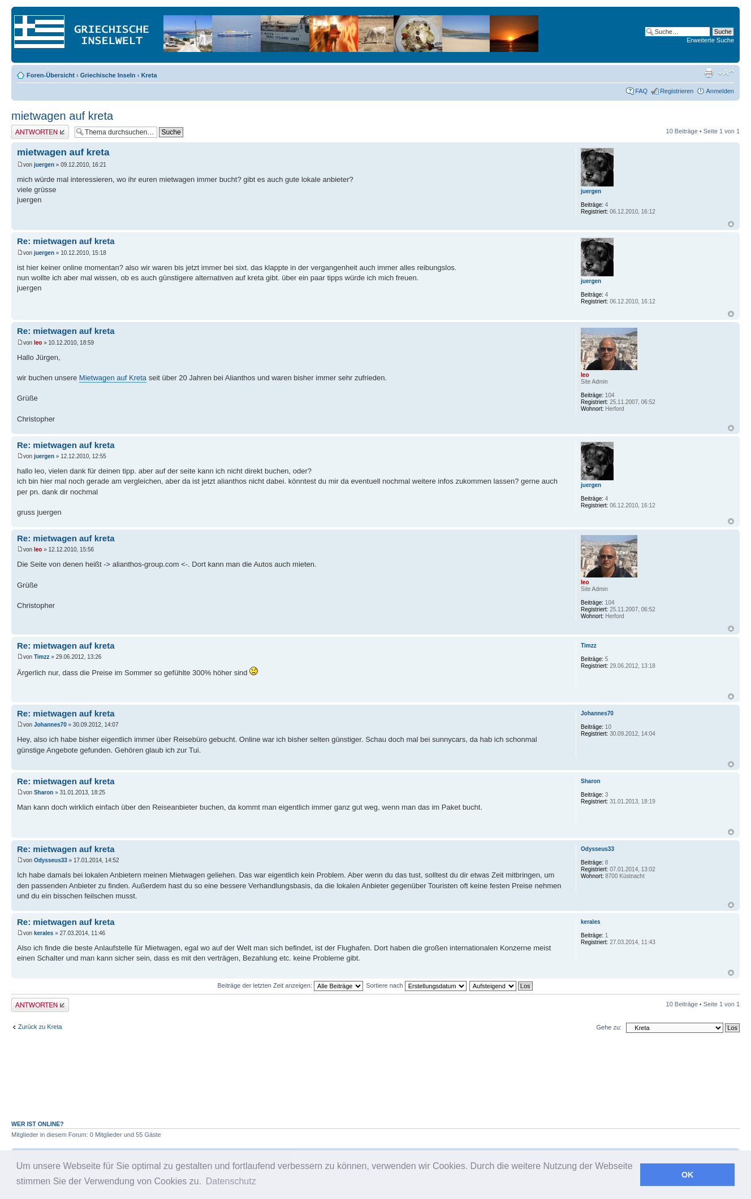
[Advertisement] (375, 1082)
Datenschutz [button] (231, 1181)
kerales (43, 933)
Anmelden (720, 91)
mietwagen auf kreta (62, 116)
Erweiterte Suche (710, 40)
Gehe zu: (608, 1027)
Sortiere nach (416, 985)
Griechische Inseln (108, 75)
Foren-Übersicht (51, 75)
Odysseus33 (50, 860)
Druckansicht (708, 73)
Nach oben (731, 224)
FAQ (641, 91)
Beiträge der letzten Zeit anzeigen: (290, 985)
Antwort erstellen (40, 132)
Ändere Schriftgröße (726, 73)
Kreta (149, 75)
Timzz (42, 657)
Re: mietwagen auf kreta (66, 241)
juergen (44, 165)
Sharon (43, 792)
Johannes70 (50, 725)
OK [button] (687, 1174)
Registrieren (676, 91)
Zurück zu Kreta (40, 1026)
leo (38, 343)
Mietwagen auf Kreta (112, 377)
